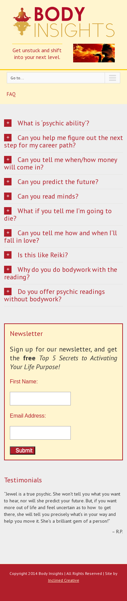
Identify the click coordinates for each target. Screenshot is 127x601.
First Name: (63, 392)
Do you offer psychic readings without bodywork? (54, 295)
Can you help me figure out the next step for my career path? (63, 141)
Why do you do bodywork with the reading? (60, 273)
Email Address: (28, 416)
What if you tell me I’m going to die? (58, 214)
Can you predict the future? (51, 181)
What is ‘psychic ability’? (46, 123)
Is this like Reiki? (36, 255)
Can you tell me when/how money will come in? (60, 163)
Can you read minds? (41, 196)
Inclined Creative (63, 580)
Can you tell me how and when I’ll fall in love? (60, 236)
